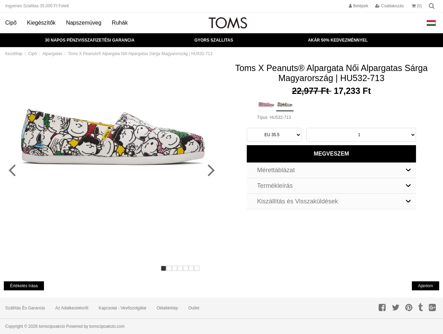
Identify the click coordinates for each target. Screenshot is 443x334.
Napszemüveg (83, 23)
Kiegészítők (41, 23)
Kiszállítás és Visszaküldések (297, 201)
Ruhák (120, 23)
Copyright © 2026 (22, 326)
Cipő (11, 23)
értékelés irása (24, 285)
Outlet (193, 308)
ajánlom (425, 285)
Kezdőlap (13, 53)
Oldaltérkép (167, 308)
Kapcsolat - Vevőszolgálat (122, 308)
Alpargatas (52, 53)
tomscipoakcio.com (107, 326)
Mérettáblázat (276, 170)
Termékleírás (275, 185)
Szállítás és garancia (25, 308)
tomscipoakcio (52, 326)
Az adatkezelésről (71, 308)
